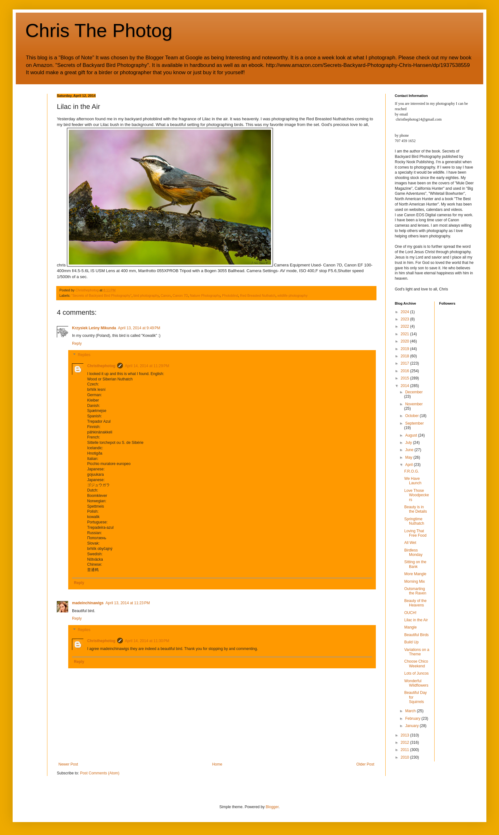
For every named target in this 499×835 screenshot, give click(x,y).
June (409, 450)
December (414, 392)
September (414, 423)
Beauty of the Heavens (415, 603)
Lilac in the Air (416, 620)
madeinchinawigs (88, 603)
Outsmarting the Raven (415, 591)
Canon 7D (180, 295)
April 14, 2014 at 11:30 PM (147, 641)
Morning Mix (414, 581)
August (411, 435)
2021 (405, 334)
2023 (405, 319)
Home (217, 764)
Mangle (410, 627)
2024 (405, 312)
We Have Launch (412, 480)
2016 (405, 371)
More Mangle (415, 574)
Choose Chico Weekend (416, 663)
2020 (405, 341)
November (414, 404)
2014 (405, 386)
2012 (405, 742)
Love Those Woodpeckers (416, 495)
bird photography (146, 295)
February (413, 718)
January (412, 726)
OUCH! (410, 613)
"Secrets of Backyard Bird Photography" (101, 295)
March (411, 711)
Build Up (411, 642)
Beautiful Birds (416, 635)
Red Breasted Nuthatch (257, 295)
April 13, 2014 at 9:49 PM (139, 328)
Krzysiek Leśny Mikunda (94, 328)
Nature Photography (205, 295)
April (409, 464)
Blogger (272, 807)
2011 (405, 750)
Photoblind (230, 295)
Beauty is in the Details (415, 509)
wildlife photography (292, 295)
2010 (405, 757)
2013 (405, 735)
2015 (405, 378)
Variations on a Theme (416, 651)
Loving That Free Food (415, 533)
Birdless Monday (413, 552)
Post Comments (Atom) (99, 773)
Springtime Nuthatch (414, 521)
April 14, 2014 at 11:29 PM (147, 366)
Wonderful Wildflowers (416, 683)
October (412, 416)
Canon (166, 295)
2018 (405, 356)
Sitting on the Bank (415, 564)
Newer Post (68, 764)
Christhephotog (101, 366)
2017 (405, 363)
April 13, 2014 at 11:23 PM (127, 603)
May (409, 457)
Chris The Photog (98, 30)
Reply (77, 343)
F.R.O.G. (411, 471)
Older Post (365, 764)
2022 (405, 326)
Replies (84, 355)
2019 (405, 349)
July (409, 442)
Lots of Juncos (416, 673)
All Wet (410, 542)
